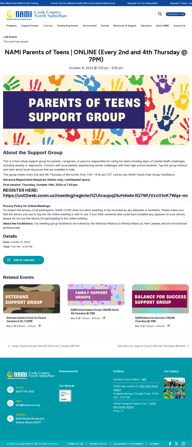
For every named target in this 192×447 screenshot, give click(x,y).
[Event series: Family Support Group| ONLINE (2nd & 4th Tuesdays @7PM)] (104, 318)
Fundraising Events (67, 26)
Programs (12, 26)
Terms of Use (75, 444)
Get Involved (89, 26)
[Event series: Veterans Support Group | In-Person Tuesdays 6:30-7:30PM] (39, 326)
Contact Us (179, 26)
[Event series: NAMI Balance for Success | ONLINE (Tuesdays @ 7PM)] (168, 326)
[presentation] (31, 299)
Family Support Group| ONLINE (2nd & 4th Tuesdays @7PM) (45, 346)
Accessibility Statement (128, 444)
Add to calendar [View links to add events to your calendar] (24, 260)
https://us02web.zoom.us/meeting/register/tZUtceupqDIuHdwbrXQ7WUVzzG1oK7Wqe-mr (95, 195)
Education (146, 26)
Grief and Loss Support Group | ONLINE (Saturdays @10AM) (151, 346)
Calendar (48, 26)
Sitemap (154, 444)
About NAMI (162, 26)
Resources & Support (125, 26)
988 (144, 379)
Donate (105, 26)
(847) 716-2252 (25, 391)
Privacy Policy (98, 444)
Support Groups (29, 26)
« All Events (10, 37)
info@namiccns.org (28, 405)
